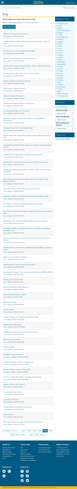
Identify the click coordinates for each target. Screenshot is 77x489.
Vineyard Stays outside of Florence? (17, 369)
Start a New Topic (9, 27)
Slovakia (60, 78)
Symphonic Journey (63, 454)
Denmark (60, 39)
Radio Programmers (63, 450)
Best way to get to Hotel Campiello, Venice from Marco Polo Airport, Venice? (26, 180)
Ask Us (22, 452)
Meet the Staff (6, 452)
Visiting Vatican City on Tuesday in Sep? (18, 128)
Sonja (5, 394)
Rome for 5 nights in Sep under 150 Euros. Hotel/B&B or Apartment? (24, 119)
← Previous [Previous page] (7, 431)
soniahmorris (7, 357)
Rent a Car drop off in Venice (14, 384)
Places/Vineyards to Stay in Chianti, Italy (18, 362)
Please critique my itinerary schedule (17, 81)
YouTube (22, 476)
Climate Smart (6, 456)
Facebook (22, 471)
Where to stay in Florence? (13, 96)
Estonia (59, 44)
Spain (59, 82)
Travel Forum (12, 8)
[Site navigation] (2, 2)
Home (4, 8)
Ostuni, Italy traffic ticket (12, 325)
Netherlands (61, 64)
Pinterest (22, 480)
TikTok (27, 476)
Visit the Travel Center (27, 456)
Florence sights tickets (12, 339)
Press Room (60, 456)
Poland (59, 69)
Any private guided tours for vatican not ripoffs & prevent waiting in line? (27, 146)
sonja (5, 387)
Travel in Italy (8, 309)
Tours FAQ (23, 450)
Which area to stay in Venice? (14, 88)
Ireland (59, 60)
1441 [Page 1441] (17, 435)
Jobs (4, 458)
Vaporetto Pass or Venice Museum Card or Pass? (22, 189)
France (59, 48)
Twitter (27, 480)
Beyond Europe (62, 94)
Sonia (5, 36)
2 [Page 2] (16, 431)
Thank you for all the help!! (13, 280)
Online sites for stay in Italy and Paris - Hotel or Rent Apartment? (27, 66)
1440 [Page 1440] (12, 435)
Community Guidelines (31, 23)
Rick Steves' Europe (38, 2)
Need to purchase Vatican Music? (16, 287)
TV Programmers (62, 448)
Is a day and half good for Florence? (17, 111)
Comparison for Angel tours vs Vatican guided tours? (23, 155)
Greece (59, 53)
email (4, 471)
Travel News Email (44, 448)
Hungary (60, 55)
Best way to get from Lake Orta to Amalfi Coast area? (23, 422)
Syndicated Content (63, 452)
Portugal (60, 71)
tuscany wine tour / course (13, 392)
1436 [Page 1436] (34, 431)
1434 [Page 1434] (23, 431)
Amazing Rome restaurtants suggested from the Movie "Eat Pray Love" (27, 248)
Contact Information (8, 448)
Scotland (60, 75)
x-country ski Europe (11, 399)
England (60, 42)
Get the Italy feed (63, 139)
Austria (59, 26)
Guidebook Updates (27, 458)
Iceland (59, 57)
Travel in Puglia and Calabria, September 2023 (21, 317)
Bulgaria (60, 33)
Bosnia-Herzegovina (64, 30)
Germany (60, 51)
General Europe (62, 24)
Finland (59, 46)
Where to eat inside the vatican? (15, 257)
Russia (59, 73)
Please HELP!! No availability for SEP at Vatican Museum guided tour (27, 136)
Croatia (59, 35)
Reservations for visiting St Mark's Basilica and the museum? (26, 221)
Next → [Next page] (43, 435)
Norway (60, 66)
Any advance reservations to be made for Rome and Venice (26, 162)
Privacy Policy (52, 487)
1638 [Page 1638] (36, 435)
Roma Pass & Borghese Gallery (15, 294)
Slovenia (60, 80)
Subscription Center (44, 452)
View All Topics (62, 107)
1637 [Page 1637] (31, 435)
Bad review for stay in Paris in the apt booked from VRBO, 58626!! (28, 272)
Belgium (60, 28)
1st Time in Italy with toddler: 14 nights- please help (22, 377)
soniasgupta (7, 364)
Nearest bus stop (10, 302)
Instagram (27, 471)
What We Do (6, 450)
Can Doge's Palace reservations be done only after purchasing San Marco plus (27, 229)
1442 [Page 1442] (22, 435)
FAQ (21, 448)
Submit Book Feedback (28, 460)
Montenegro (61, 62)
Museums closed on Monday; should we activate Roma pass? (26, 196)
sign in (69, 8)
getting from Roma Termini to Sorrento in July (20, 332)
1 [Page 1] (13, 431)
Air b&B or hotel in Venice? (13, 354)
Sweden (60, 85)
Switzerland (61, 87)
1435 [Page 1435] (29, 431)
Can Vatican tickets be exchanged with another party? (23, 204)
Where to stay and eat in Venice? (16, 34)
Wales (59, 91)
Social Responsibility (9, 454)
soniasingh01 (7, 379)
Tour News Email (43, 450)
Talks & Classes (25, 454)
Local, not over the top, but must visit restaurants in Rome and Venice (26, 239)
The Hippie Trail (62, 96)
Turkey (59, 89)
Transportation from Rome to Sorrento (18, 407)
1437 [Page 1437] (39, 431)
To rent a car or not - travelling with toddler (19, 51)
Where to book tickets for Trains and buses (20, 58)
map (4, 476)
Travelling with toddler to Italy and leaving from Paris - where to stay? (27, 42)
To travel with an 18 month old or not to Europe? (21, 73)
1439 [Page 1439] (50, 431)
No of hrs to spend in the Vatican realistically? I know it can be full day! (28, 212)
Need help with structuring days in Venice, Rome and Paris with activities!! (27, 171)
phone (9, 471)
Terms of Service (41, 487)
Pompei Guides (9, 347)
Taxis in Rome (9, 414)
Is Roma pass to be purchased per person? (19, 265)
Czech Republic (62, 37)
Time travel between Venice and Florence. (19, 103)
